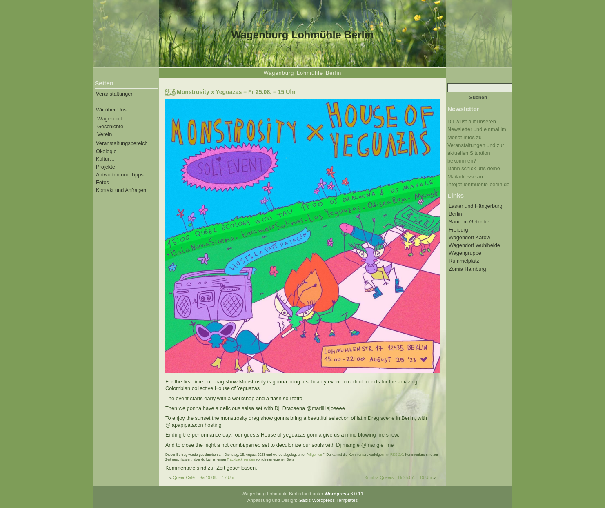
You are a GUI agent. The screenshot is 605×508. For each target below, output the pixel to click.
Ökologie (106, 151)
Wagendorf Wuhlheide (474, 245)
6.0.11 (344, 493)
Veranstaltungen (115, 94)
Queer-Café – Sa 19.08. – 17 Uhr (204, 477)
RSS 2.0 (396, 454)
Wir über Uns (111, 110)
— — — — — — (115, 101)
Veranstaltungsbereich (122, 143)
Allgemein (315, 454)
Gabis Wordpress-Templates (328, 500)
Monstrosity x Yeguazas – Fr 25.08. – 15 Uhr (236, 92)
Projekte (105, 167)
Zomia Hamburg (467, 269)
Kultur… (105, 159)
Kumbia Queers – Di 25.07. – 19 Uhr (398, 477)
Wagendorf (109, 119)
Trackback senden (241, 459)
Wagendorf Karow (469, 237)
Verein (104, 134)
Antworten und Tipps (120, 175)
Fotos (102, 182)
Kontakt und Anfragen (121, 190)
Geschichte (110, 126)
